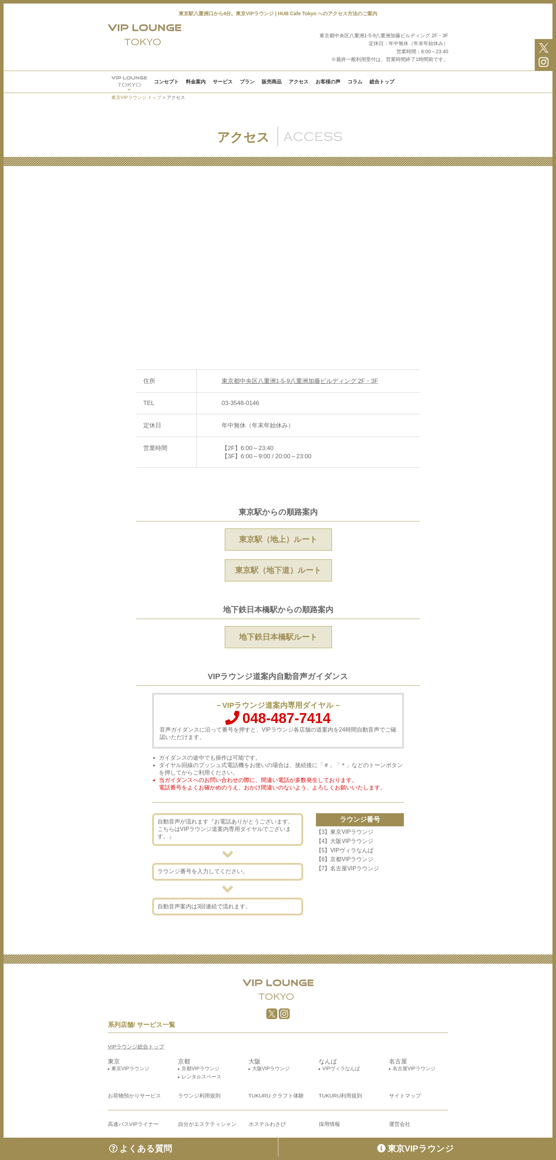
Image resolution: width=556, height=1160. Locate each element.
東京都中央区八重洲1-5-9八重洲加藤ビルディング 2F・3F (300, 381)
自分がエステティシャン (207, 1124)
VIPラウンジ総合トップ (136, 1047)
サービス (223, 81)
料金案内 (196, 81)
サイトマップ (405, 1096)
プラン (247, 81)
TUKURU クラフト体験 (276, 1096)
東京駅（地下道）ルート (278, 570)
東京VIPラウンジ (130, 1068)
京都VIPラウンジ (200, 1068)
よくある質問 (140, 1148)
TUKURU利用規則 (340, 1096)
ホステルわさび (267, 1124)
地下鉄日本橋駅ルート (278, 637)
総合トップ (381, 81)
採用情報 (329, 1124)
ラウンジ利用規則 (199, 1096)
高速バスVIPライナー (133, 1124)
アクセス (298, 81)
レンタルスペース (201, 1076)
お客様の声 (328, 81)
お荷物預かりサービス (134, 1096)
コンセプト (166, 81)
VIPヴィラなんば (341, 1068)
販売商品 (272, 81)
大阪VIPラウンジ (271, 1068)
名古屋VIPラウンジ (414, 1068)
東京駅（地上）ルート (278, 539)
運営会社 (399, 1124)
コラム (355, 81)
